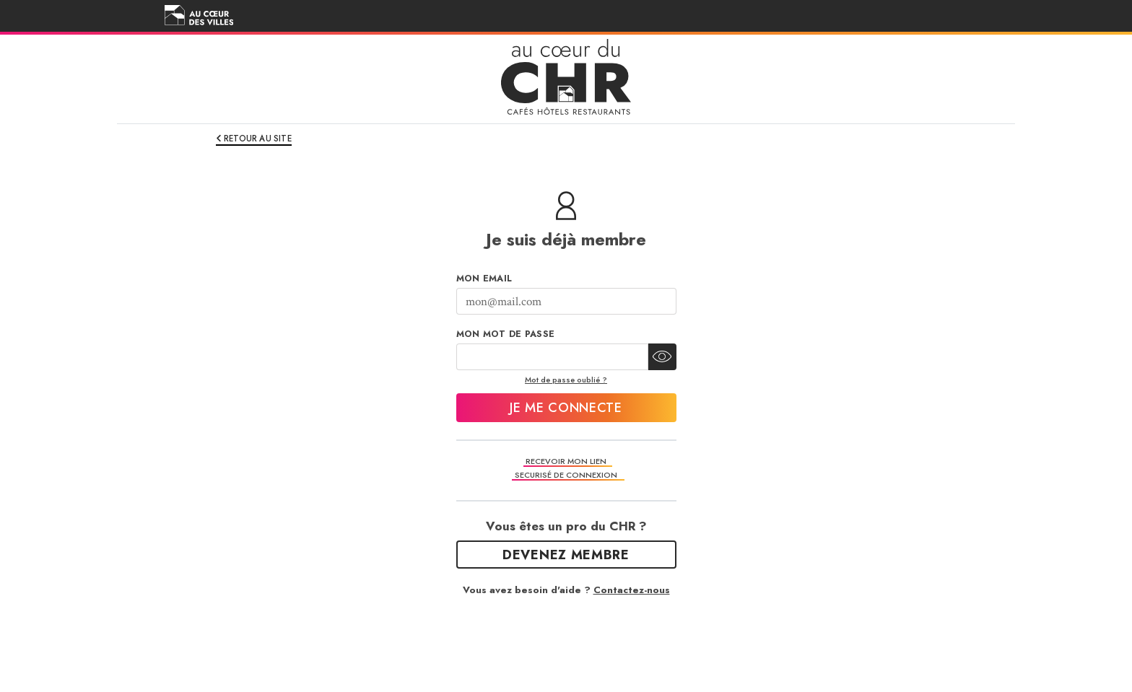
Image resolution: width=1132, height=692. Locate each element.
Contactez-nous (631, 590)
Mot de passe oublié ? (566, 379)
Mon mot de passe (505, 334)
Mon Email (484, 278)
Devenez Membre (566, 555)
